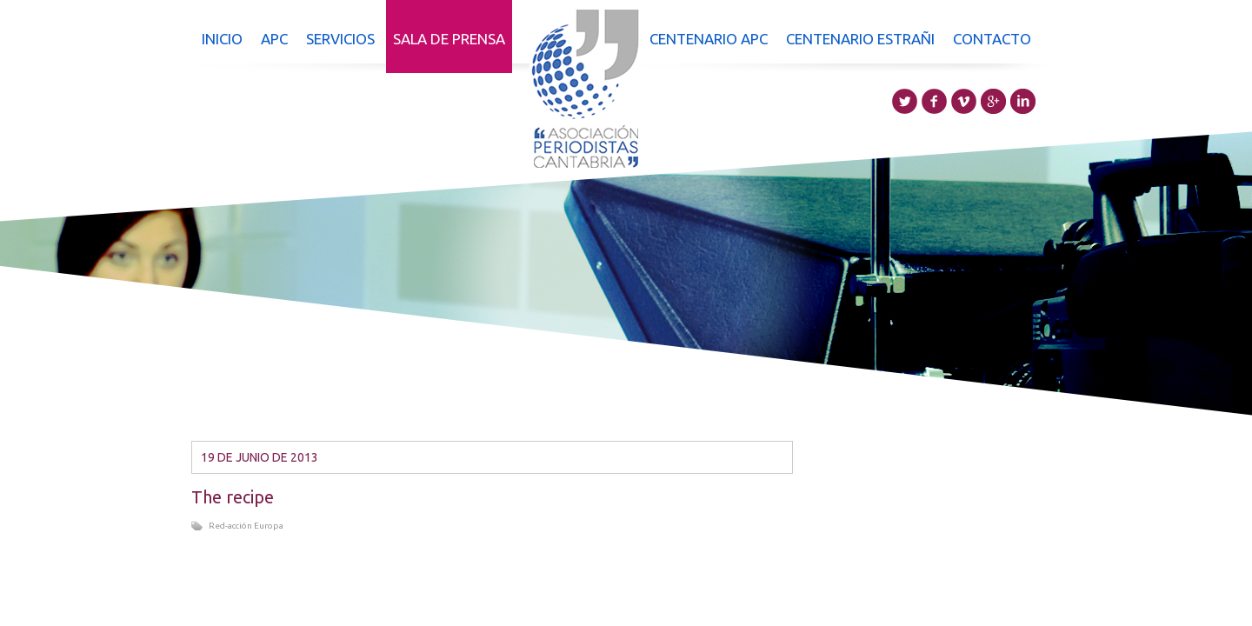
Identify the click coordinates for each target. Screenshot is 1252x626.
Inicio (222, 38)
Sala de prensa (449, 38)
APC (274, 38)
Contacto (992, 38)
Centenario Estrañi (860, 38)
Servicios (340, 38)
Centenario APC (708, 38)
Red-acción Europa (246, 525)
